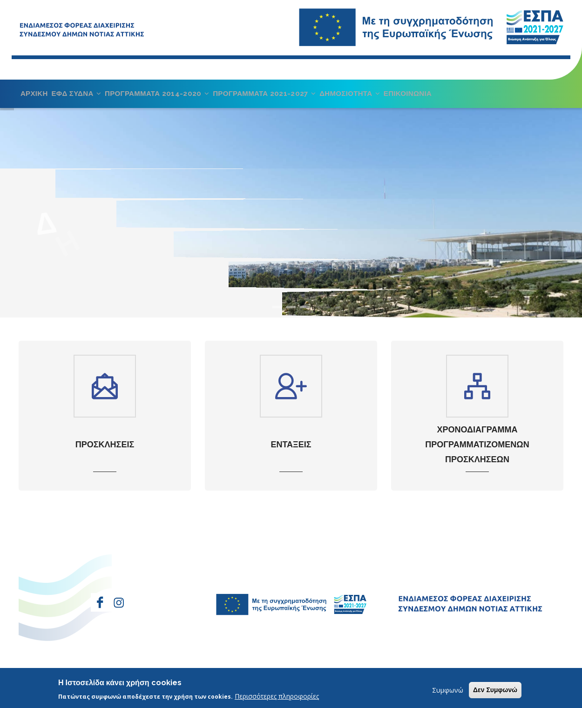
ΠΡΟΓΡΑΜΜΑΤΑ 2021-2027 (275, 98)
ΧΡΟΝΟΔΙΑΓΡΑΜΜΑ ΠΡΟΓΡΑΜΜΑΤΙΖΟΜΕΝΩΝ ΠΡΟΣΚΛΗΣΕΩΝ (477, 453)
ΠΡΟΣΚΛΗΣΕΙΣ (104, 453)
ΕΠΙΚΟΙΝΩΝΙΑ (424, 98)
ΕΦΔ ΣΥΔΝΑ (80, 98)
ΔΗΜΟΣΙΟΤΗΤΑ (364, 98)
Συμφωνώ (447, 690)
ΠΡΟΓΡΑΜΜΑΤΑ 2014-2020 (164, 98)
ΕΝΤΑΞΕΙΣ (291, 453)
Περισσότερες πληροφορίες (277, 696)
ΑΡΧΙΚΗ (35, 98)
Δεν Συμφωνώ (495, 690)
